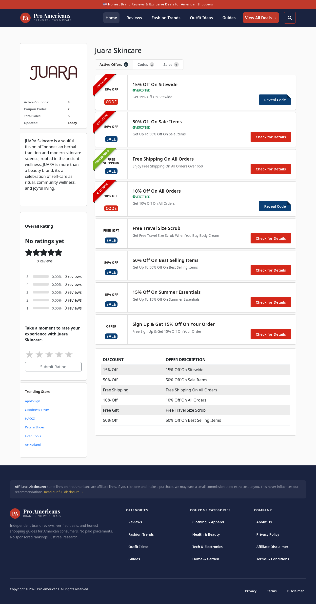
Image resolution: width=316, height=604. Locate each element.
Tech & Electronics (207, 546)
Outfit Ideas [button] (201, 17)
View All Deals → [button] (261, 17)
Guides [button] (229, 17)
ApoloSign (32, 401)
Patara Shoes (35, 427)
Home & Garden (205, 559)
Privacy (251, 591)
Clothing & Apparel (208, 522)
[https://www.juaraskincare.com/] (53, 70)
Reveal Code (275, 99)
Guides (134, 559)
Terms (272, 591)
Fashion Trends (141, 534)
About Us (264, 522)
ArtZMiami (33, 444)
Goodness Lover (37, 409)
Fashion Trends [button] (166, 17)
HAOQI (30, 418)
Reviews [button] (134, 17)
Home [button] (111, 17)
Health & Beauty (206, 534)
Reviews (135, 522)
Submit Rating (53, 366)
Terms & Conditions (272, 559)
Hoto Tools (33, 436)
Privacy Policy (267, 534)
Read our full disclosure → (63, 492)
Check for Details (271, 136)
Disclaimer (295, 591)
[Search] (290, 18)
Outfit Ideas (138, 546)
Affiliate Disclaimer (272, 546)
